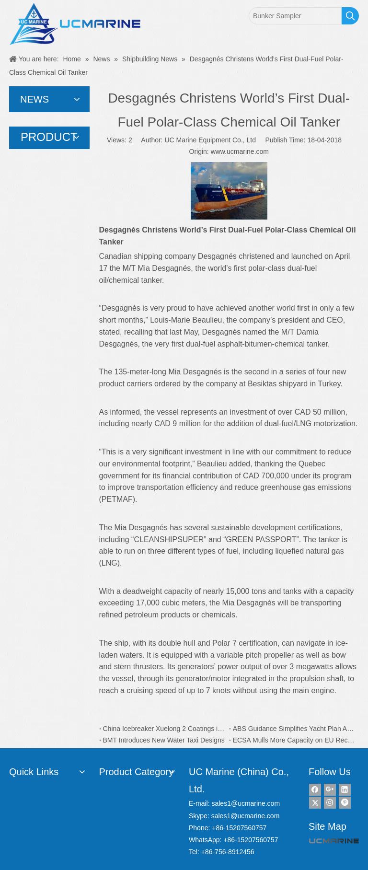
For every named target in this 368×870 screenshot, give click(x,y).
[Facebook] (315, 790)
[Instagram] (330, 803)
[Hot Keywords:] (350, 15)
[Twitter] (315, 803)
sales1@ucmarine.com (245, 803)
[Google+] (330, 790)
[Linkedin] (345, 790)
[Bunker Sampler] (295, 15)
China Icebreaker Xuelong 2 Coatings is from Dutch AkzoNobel (164, 728)
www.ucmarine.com (240, 151)
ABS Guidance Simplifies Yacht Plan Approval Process (294, 728)
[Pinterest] (345, 803)
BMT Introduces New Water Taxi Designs (164, 740)
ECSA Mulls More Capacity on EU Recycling (294, 740)
